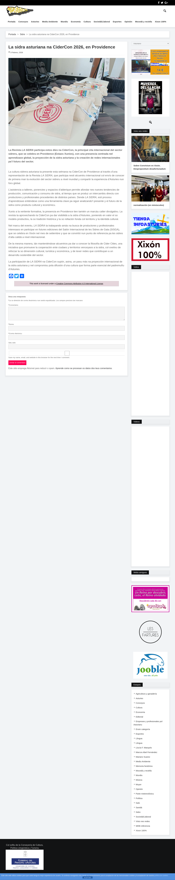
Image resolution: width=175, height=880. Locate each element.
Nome (11, 324)
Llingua (139, 743)
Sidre (22, 34)
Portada (11, 21)
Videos (136, 426)
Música (139, 784)
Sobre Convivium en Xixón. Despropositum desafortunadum (149, 169)
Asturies (35, 21)
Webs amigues (140, 577)
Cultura (87, 21)
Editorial (139, 721)
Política (139, 803)
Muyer (138, 789)
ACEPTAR (87, 877)
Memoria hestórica (144, 770)
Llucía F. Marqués (144, 752)
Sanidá (139, 812)
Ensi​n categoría (143, 734)
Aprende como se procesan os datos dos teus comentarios (83, 368)
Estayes (137, 689)
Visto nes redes (140, 131)
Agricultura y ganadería (146, 698)
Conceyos (23, 21)
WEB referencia (143, 830)
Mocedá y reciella (143, 21)
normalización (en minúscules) (148, 209)
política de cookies (161, 875)
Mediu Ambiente (50, 21)
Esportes (117, 21)
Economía (76, 21)
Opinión (128, 21)
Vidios (136, 271)
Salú (138, 807)
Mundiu (64, 21)
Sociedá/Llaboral (102, 21)
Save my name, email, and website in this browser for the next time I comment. (39, 357)
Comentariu (13, 305)
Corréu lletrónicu (15, 333)
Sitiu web (12, 343)
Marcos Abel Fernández (146, 757)
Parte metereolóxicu (145, 798)
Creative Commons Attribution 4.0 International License (79, 283)
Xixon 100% (160, 21)
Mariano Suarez (143, 761)
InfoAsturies (19, 10)
